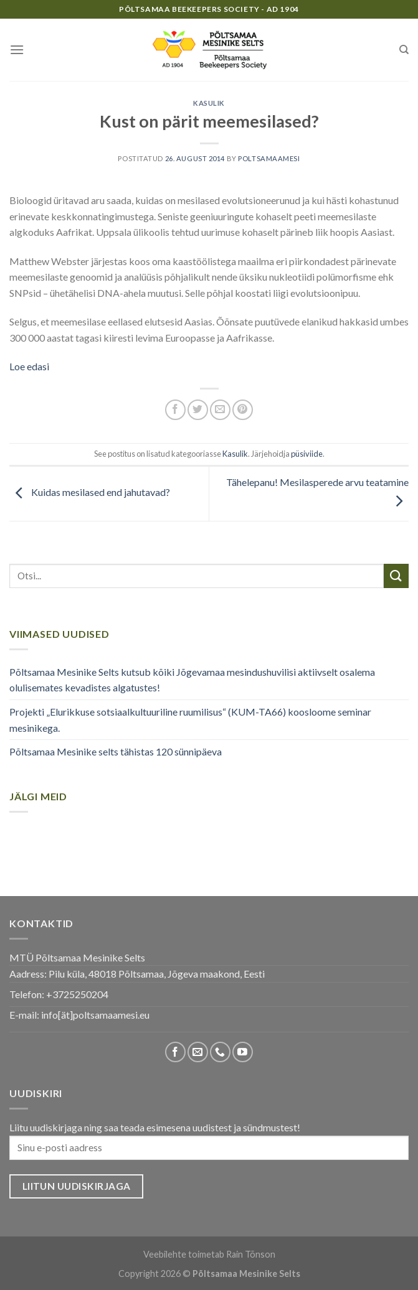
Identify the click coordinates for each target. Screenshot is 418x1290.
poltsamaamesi (269, 158)
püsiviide (307, 454)
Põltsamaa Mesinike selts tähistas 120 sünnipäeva (115, 751)
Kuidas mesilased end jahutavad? (89, 492)
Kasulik (209, 103)
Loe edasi (29, 366)
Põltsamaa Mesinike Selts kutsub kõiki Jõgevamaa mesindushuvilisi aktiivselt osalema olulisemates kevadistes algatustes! (192, 680)
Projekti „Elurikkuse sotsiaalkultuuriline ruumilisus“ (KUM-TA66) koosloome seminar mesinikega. (190, 720)
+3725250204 (77, 994)
